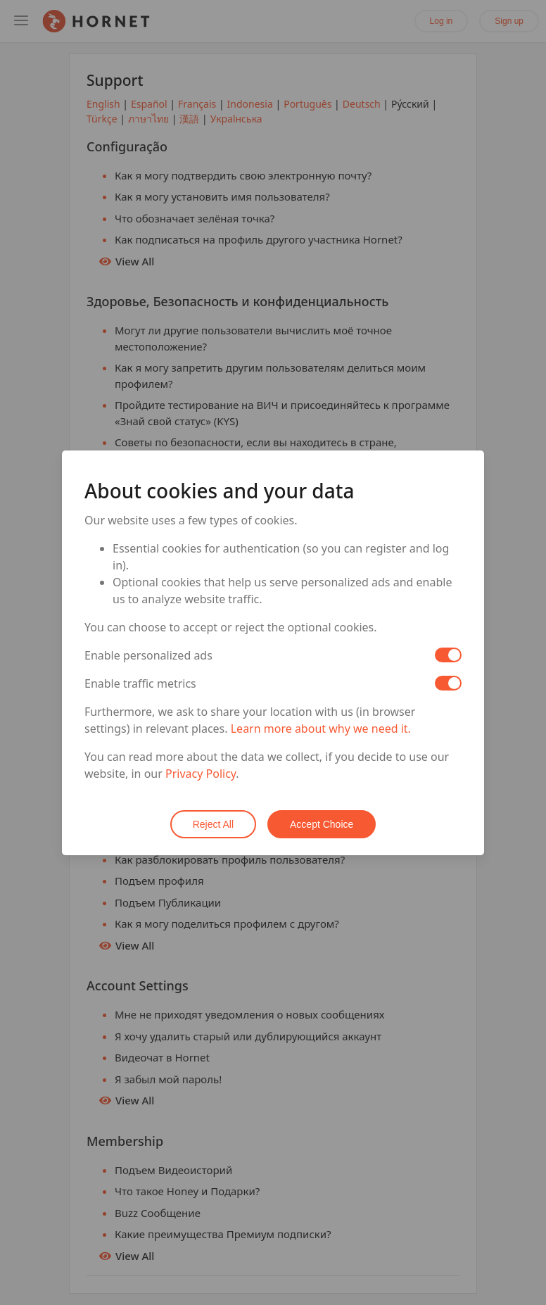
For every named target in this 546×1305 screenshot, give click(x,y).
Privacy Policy (200, 773)
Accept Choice (321, 824)
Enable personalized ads (148, 655)
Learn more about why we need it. (321, 728)
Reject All (213, 824)
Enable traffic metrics (140, 683)
